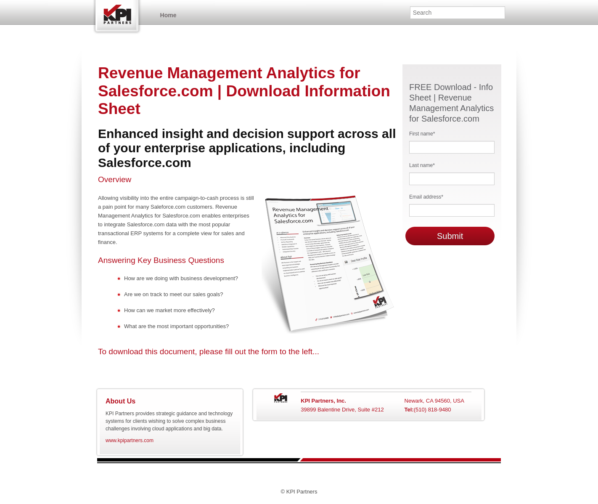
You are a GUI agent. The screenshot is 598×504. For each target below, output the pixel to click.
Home (120, 16)
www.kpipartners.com (129, 440)
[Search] (457, 12)
